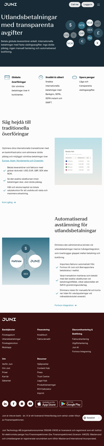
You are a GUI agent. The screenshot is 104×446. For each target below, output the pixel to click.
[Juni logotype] (10, 4)
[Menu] (98, 4)
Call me (74, 4)
